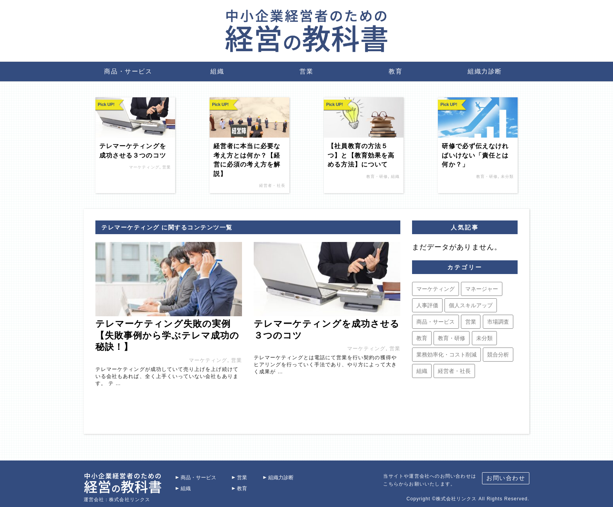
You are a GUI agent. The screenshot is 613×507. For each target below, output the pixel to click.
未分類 (507, 176)
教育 (395, 71)
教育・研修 (377, 176)
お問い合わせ (505, 474)
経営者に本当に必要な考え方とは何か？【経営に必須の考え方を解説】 (246, 160)
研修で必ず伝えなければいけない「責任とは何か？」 (475, 155)
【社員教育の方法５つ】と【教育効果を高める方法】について (361, 155)
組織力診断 (485, 71)
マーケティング (144, 167)
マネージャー (481, 289)
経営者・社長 (272, 185)
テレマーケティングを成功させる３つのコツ (132, 150)
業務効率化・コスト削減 (446, 354)
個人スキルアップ (471, 305)
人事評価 (427, 305)
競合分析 (498, 354)
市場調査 (498, 322)
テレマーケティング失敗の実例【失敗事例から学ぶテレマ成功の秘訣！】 (167, 335)
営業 (306, 71)
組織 (217, 71)
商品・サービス (128, 71)
